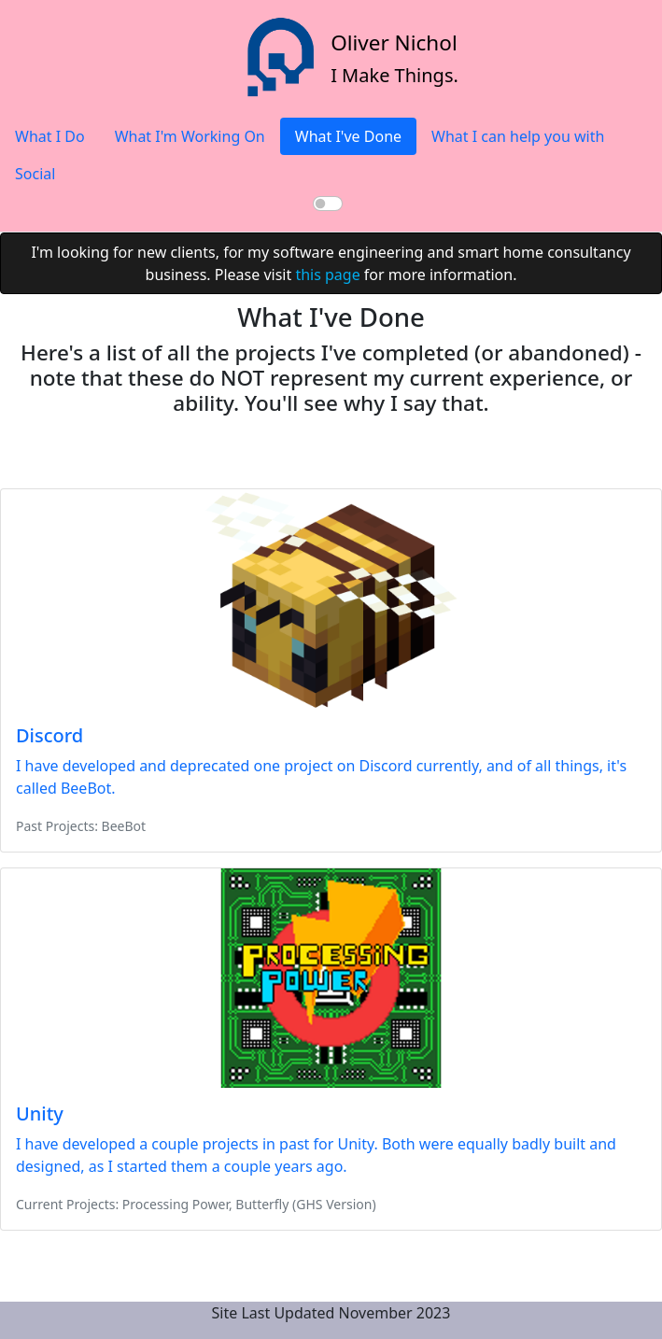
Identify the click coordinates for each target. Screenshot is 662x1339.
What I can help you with (517, 136)
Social (35, 173)
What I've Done (348, 136)
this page (327, 274)
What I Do (50, 136)
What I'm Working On (190, 136)
